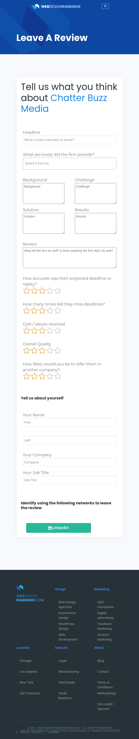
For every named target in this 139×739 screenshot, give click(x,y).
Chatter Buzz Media (64, 103)
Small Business (65, 694)
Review (30, 244)
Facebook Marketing (104, 625)
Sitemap (53, 732)
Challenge (84, 180)
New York (26, 682)
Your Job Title (36, 472)
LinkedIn (58, 527)
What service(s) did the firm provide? (58, 154)
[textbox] (70, 163)
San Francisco (30, 693)
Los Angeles (28, 671)
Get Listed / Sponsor (105, 705)
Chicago (26, 660)
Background (35, 180)
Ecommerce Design (67, 614)
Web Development (68, 636)
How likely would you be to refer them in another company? (62, 367)
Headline (31, 132)
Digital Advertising (105, 614)
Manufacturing (69, 671)
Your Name (34, 415)
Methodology (106, 693)
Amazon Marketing (104, 636)
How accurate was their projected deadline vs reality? (67, 281)
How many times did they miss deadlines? (64, 304)
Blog (100, 660)
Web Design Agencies (67, 603)
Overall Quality (37, 344)
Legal (63, 660)
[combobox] (69, 164)
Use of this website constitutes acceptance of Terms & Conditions (70, 731)
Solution (31, 210)
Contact (103, 671)
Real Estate (67, 682)
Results (82, 210)
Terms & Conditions (105, 683)
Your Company (37, 455)
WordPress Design (67, 625)
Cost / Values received (44, 324)
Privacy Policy (31, 732)
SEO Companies (105, 603)
